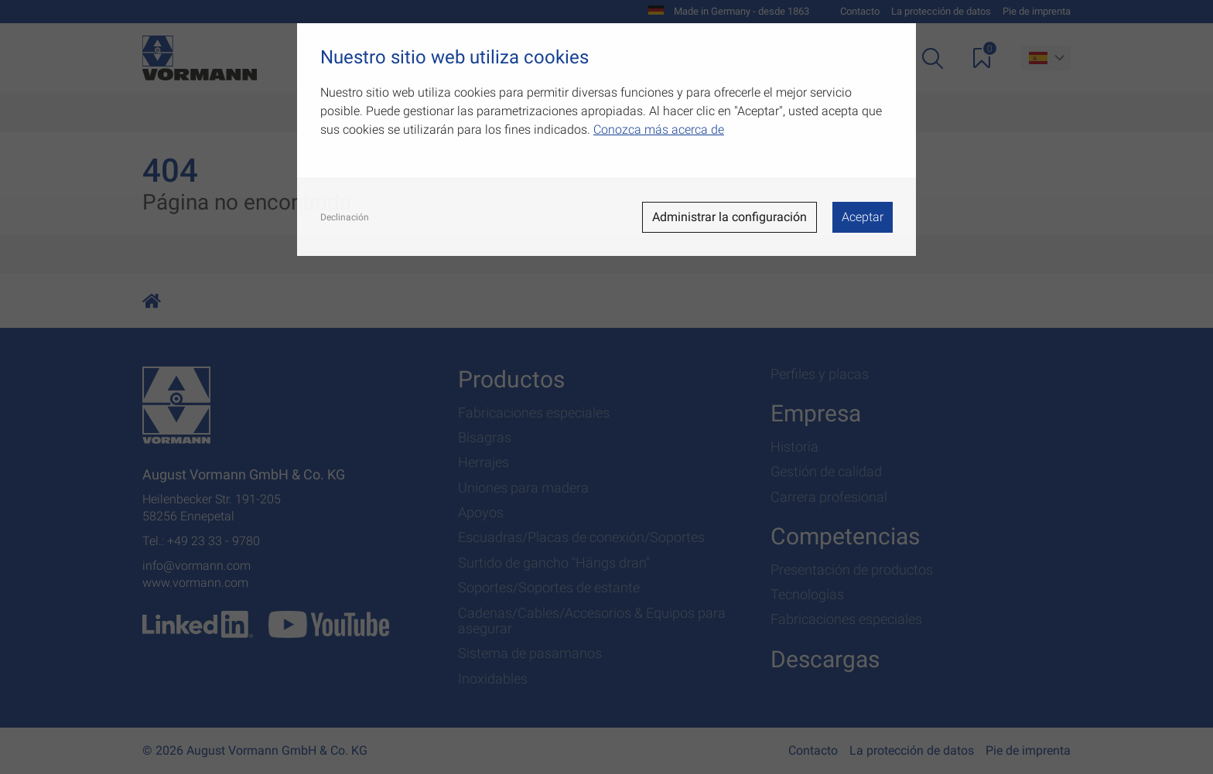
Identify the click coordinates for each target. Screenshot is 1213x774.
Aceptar (862, 217)
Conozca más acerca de (658, 129)
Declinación (344, 217)
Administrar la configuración (729, 217)
